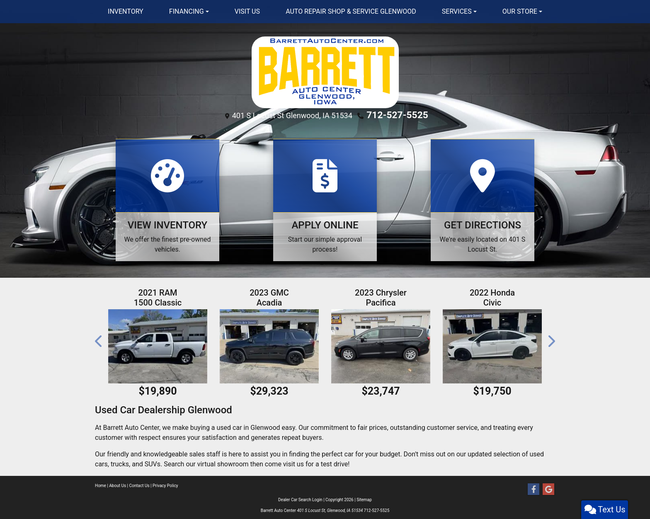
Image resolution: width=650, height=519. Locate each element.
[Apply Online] (325, 198)
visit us (293, 462)
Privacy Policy (165, 484)
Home (100, 484)
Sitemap (364, 498)
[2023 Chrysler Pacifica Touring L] (380, 345)
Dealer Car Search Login (300, 498)
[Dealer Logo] (325, 72)
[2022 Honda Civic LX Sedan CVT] (492, 345)
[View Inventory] (167, 198)
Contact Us (139, 484)
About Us (117, 484)
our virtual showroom (217, 462)
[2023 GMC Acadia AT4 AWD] (269, 345)
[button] (99, 339)
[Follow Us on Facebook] (533, 488)
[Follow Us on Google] (548, 488)
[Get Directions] (482, 198)
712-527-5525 (397, 114)
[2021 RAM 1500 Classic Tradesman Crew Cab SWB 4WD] (157, 345)
